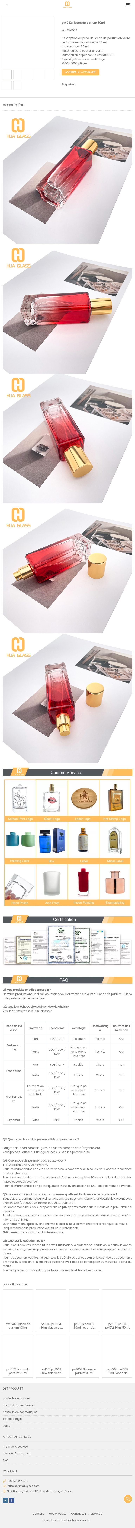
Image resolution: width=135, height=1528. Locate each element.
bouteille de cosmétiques (20, 1412)
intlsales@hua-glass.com (23, 1486)
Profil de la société (15, 1447)
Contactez (78, 1514)
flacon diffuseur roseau (18, 1405)
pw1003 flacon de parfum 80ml (84, 1371)
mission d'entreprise (16, 1454)
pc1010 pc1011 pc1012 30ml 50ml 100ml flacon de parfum (117, 1325)
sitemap (96, 1514)
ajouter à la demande (80, 72)
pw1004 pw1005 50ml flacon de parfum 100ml (117, 1371)
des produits (57, 1514)
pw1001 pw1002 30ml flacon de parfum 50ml (51, 1371)
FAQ (5, 1460)
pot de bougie (12, 1419)
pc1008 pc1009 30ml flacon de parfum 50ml (84, 1325)
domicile (38, 1514)
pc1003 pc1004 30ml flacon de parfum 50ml (51, 1325)
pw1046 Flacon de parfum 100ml (17, 1325)
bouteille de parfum (16, 1398)
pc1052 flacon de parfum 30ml (18, 1371)
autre (6, 1426)
